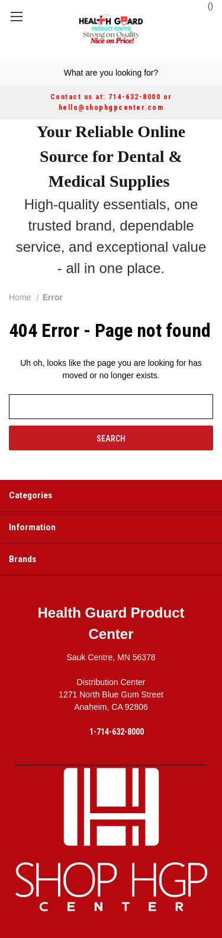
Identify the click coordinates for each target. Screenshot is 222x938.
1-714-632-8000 (116, 731)
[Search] (11, 72)
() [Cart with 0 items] (204, 5)
